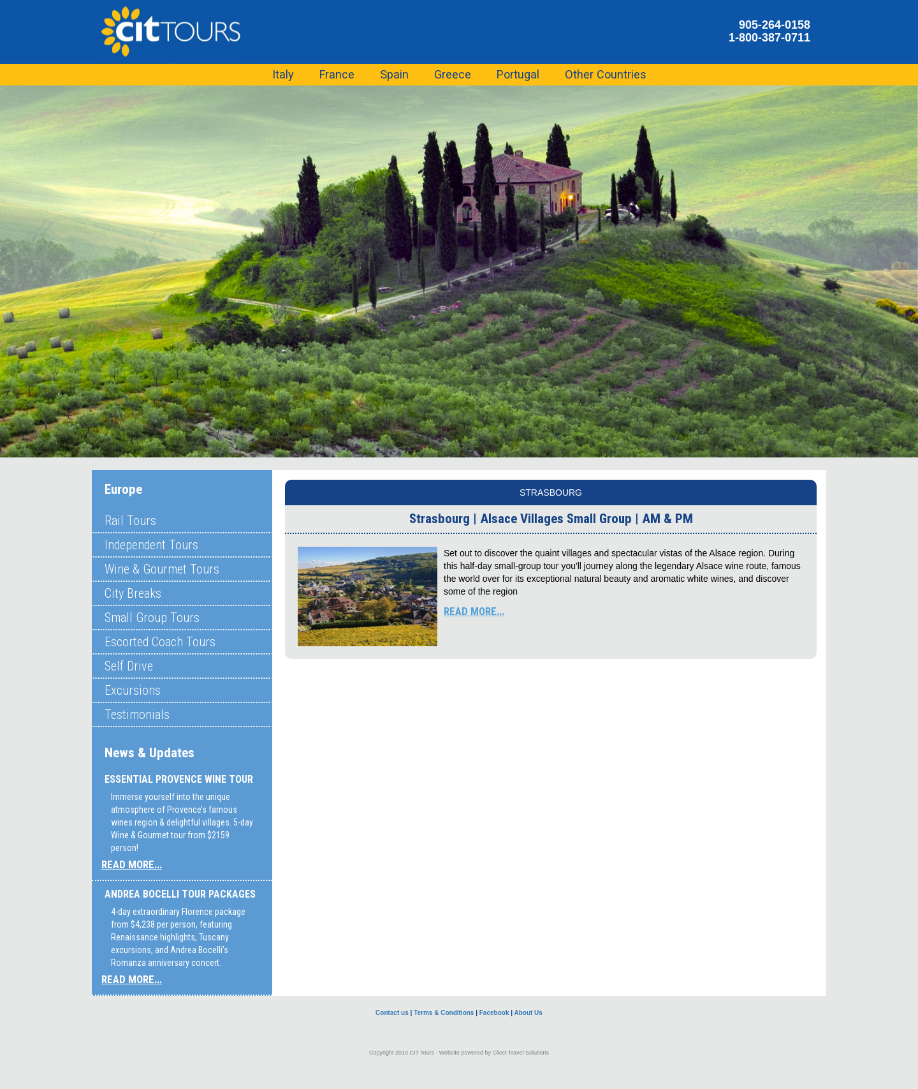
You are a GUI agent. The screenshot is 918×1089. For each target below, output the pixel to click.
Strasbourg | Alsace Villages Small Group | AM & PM (551, 518)
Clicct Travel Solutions (521, 1052)
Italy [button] (283, 74)
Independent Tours (151, 545)
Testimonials (137, 714)
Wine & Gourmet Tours (162, 569)
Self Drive (129, 666)
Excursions (133, 690)
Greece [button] (452, 74)
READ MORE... (131, 864)
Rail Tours (130, 520)
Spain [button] (394, 74)
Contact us (392, 1012)
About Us (528, 1012)
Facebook (494, 1012)
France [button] (336, 74)
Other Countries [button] (605, 74)
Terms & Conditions (444, 1012)
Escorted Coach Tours (160, 642)
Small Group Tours (152, 617)
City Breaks (133, 593)
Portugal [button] (518, 74)
